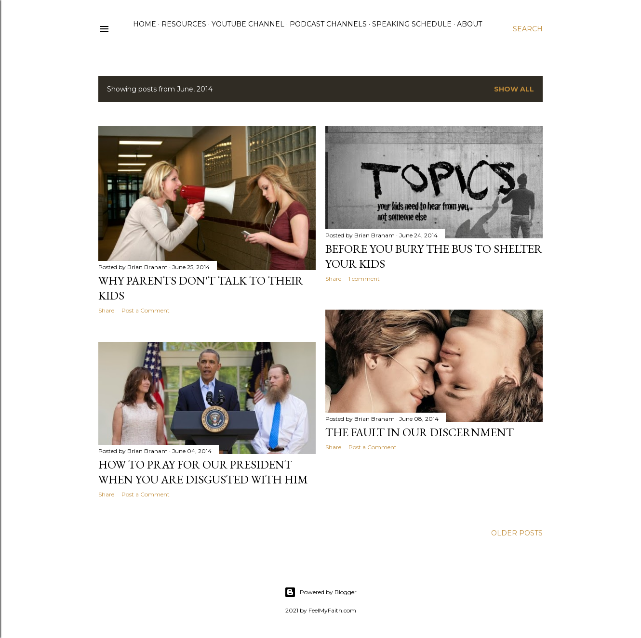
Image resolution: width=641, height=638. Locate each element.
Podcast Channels (328, 24)
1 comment (364, 278)
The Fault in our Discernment (419, 432)
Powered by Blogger (320, 592)
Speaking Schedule (412, 24)
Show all (514, 89)
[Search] (528, 28)
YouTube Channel (248, 24)
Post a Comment (145, 310)
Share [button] (106, 310)
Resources (183, 24)
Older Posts (517, 533)
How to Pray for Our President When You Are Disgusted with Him (203, 472)
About (469, 24)
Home (144, 24)
